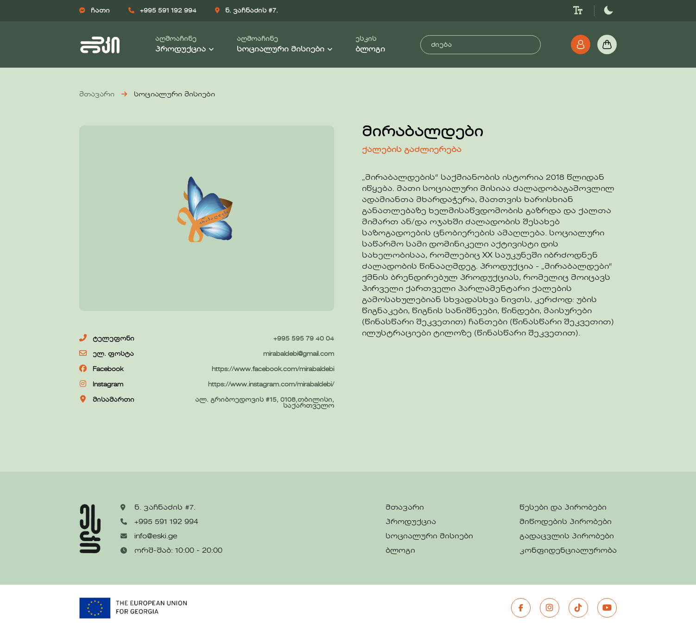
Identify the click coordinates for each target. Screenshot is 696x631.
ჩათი (94, 10)
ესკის (370, 44)
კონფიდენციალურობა (568, 551)
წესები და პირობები (563, 507)
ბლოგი (400, 551)
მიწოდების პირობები (565, 522)
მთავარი (96, 94)
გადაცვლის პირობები (566, 536)
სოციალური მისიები (429, 536)
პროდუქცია (411, 522)
